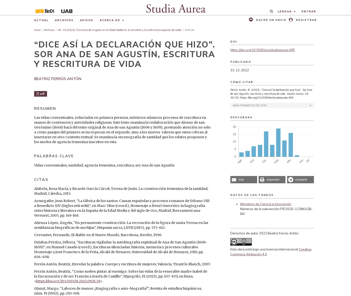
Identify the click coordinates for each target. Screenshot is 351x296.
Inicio (37, 30)
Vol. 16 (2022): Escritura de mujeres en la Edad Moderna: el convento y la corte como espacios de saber (120, 30)
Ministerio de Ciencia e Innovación (265, 204)
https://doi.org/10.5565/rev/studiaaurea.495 (262, 50)
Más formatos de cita (250, 105)
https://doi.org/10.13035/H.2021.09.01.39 (68, 281)
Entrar (309, 11)
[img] (175, 7)
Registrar (306, 20)
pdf (42, 93)
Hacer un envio (270, 20)
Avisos (86, 20)
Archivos (64, 20)
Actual (41, 20)
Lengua (285, 11)
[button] (243, 179)
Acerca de (110, 20)
